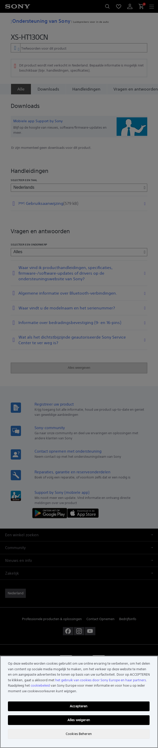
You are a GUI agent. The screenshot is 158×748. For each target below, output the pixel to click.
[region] (79, 702)
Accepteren (78, 706)
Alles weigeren (78, 720)
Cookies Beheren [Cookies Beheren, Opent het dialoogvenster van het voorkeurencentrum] (79, 734)
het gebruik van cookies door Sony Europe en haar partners (100, 680)
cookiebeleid (40, 685)
